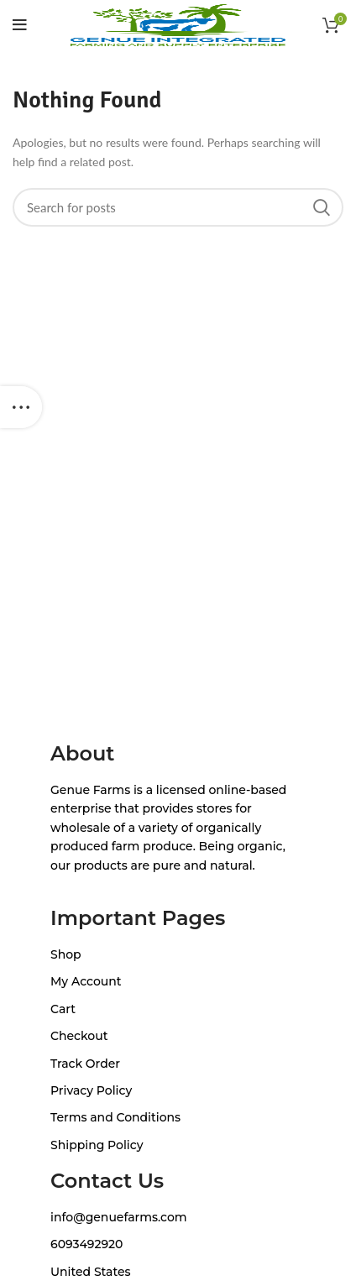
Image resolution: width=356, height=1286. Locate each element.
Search (321, 207)
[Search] (178, 207)
